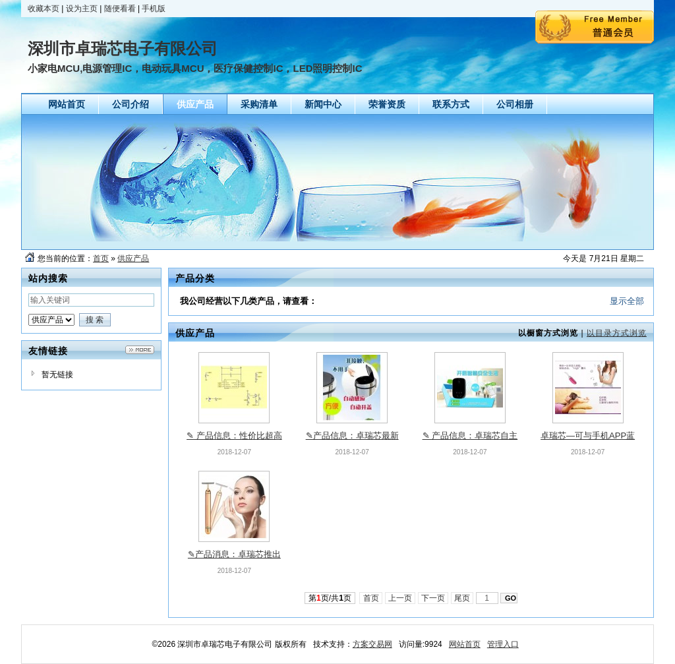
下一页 (433, 598)
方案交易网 (372, 644)
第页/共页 (329, 598)
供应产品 (133, 258)
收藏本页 (43, 8)
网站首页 (465, 644)
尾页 (462, 598)
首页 (101, 258)
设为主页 (82, 8)
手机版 (153, 8)
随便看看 (120, 8)
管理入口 (503, 644)
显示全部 (627, 301)
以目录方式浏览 (617, 333)
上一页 (400, 598)
